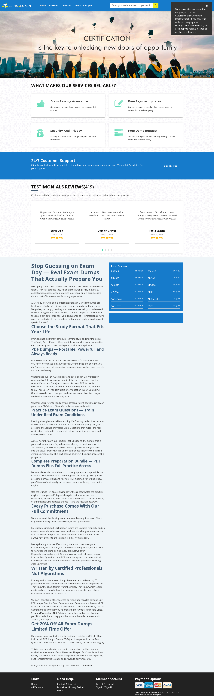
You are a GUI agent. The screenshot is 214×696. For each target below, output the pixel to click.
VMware (43, 616)
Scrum (34, 616)
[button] (102, 253)
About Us (67, 5)
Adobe (61, 616)
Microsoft (91, 613)
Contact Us (170, 165)
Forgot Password (105, 687)
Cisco (99, 613)
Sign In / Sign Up (104, 690)
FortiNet (52, 616)
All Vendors (54, 5)
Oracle (81, 613)
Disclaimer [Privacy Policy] (70, 690)
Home (43, 5)
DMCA (60, 693)
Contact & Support (83, 5)
